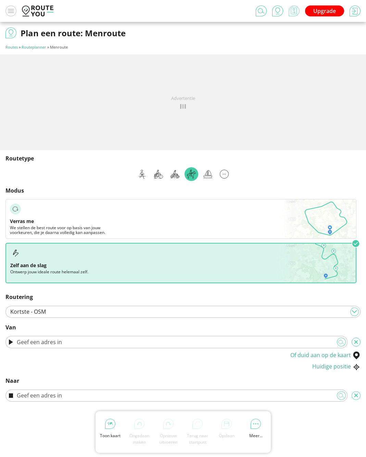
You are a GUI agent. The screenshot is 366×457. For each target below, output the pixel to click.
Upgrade (324, 11)
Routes (11, 47)
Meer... (256, 429)
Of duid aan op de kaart (325, 355)
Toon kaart (110, 429)
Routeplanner (34, 47)
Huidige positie (336, 366)
